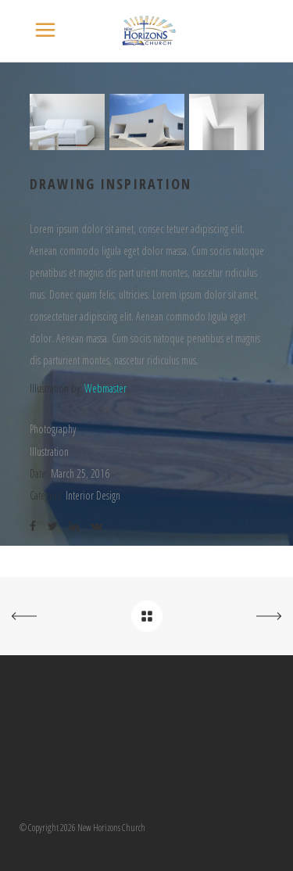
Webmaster (105, 388)
